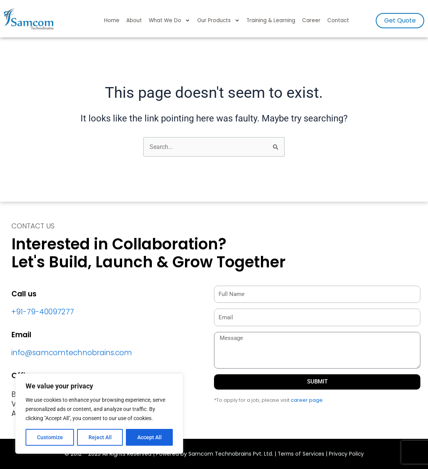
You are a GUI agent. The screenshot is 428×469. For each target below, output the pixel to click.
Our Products (218, 20)
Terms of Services (301, 454)
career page (307, 400)
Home (111, 20)
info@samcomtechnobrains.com (71, 353)
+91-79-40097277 (42, 312)
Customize (50, 437)
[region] (99, 414)
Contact (338, 20)
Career (311, 20)
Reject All (100, 437)
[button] (400, 20)
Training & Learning (270, 20)
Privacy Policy (347, 454)
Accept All (149, 437)
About (134, 20)
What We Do (169, 20)
